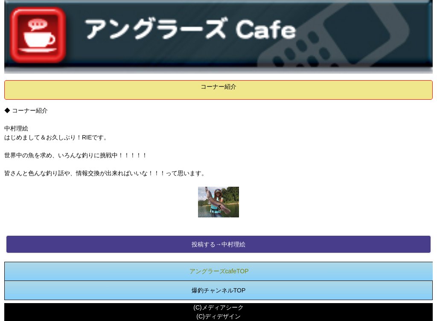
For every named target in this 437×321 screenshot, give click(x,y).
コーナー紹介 (218, 86)
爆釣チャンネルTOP (219, 290)
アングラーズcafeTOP (219, 271)
